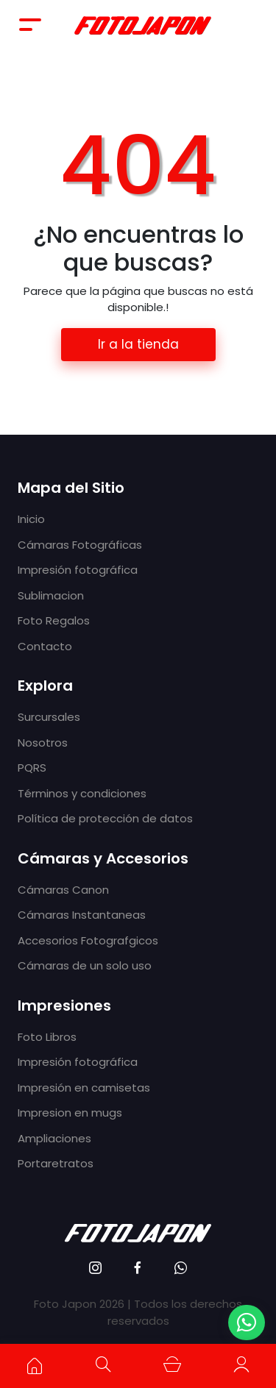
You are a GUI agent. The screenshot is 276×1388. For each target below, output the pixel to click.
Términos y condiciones (82, 793)
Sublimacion (51, 595)
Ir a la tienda (138, 344)
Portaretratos (55, 1163)
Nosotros (43, 742)
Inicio (31, 519)
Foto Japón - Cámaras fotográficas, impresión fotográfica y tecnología (143, 25)
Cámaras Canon (63, 889)
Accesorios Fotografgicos (88, 940)
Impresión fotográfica (78, 569)
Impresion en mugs (70, 1112)
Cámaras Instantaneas (82, 914)
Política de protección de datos (105, 818)
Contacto (45, 646)
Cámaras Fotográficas (80, 544)
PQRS (32, 767)
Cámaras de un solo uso (85, 965)
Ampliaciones (54, 1138)
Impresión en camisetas (84, 1087)
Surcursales (49, 717)
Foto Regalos (54, 620)
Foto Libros (47, 1036)
